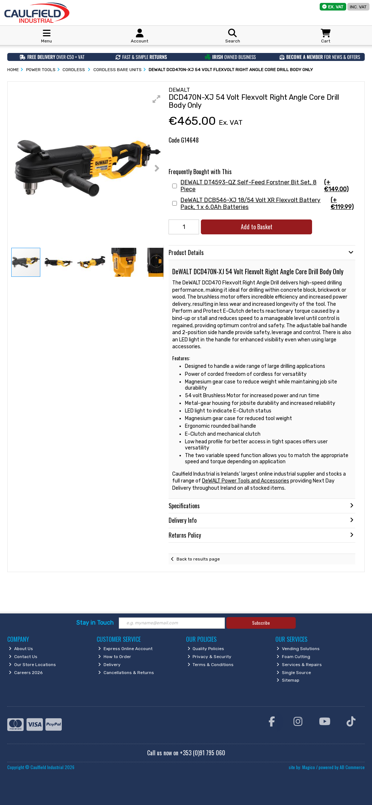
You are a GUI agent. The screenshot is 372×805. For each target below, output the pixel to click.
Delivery (109, 664)
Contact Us (23, 656)
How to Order (114, 656)
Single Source (293, 672)
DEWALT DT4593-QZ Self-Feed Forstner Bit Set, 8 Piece (267, 186)
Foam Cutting (293, 656)
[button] (156, 99)
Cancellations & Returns (126, 672)
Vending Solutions (298, 648)
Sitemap (287, 680)
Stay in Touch (95, 622)
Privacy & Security (209, 656)
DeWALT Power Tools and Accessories (245, 481)
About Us (21, 648)
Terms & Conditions (210, 664)
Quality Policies (206, 648)
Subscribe (261, 623)
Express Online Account (125, 648)
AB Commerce (352, 767)
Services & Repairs (299, 664)
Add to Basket (256, 226)
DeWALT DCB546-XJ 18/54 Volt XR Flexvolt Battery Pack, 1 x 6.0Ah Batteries (267, 203)
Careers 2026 (26, 672)
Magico (308, 767)
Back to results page (198, 559)
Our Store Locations (32, 664)
